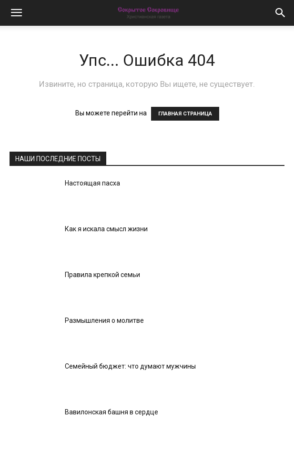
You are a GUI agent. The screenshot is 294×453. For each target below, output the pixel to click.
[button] (16, 13)
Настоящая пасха (92, 183)
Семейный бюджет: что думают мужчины (130, 366)
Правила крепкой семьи (102, 274)
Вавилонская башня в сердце (111, 412)
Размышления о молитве (104, 320)
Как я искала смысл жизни (106, 229)
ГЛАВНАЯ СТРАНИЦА (185, 114)
